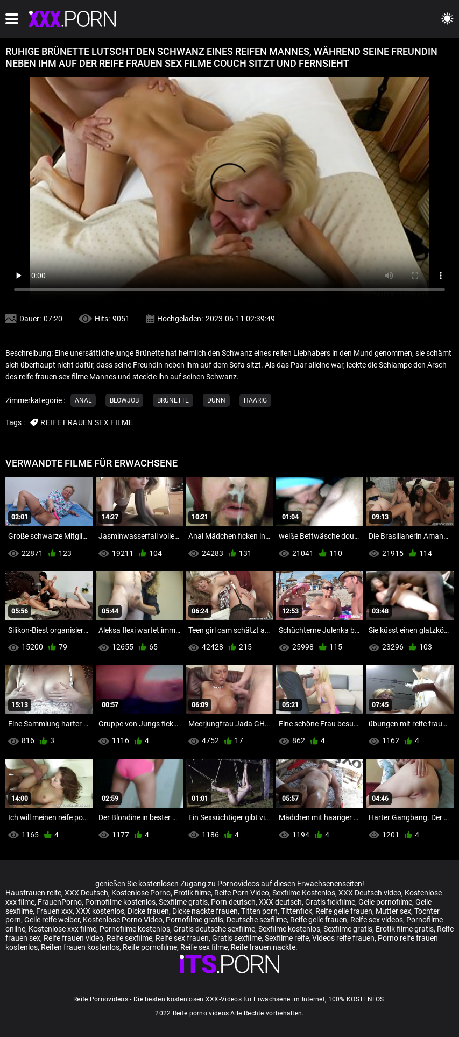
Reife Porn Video (241, 892)
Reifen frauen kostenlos (80, 947)
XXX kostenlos (100, 911)
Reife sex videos (376, 919)
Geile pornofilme (385, 902)
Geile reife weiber (52, 919)
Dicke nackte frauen (205, 911)
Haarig (255, 400)
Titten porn (259, 911)
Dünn (216, 400)
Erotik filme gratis (405, 929)
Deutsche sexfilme (257, 919)
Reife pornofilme (150, 947)
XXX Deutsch (86, 892)
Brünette (173, 400)
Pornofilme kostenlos (120, 902)
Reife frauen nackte (263, 947)
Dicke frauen (148, 911)
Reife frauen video (73, 938)
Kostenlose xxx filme (62, 929)
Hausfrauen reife (33, 892)
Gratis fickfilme (330, 902)
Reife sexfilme (129, 938)
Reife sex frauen (182, 938)
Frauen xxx (54, 911)
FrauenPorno (60, 902)
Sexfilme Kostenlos (303, 892)
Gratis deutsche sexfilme (214, 929)
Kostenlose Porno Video (123, 919)
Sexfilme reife (287, 938)
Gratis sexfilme (237, 938)
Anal (83, 400)
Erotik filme (192, 892)
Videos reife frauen (343, 938)
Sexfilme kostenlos (289, 929)
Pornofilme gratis (194, 919)
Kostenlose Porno (141, 892)
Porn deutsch (233, 902)
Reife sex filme (204, 947)
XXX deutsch (280, 902)
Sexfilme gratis (183, 902)
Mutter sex (393, 911)
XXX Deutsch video (369, 892)
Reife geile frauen (343, 911)
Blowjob (124, 400)
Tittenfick (296, 911)
